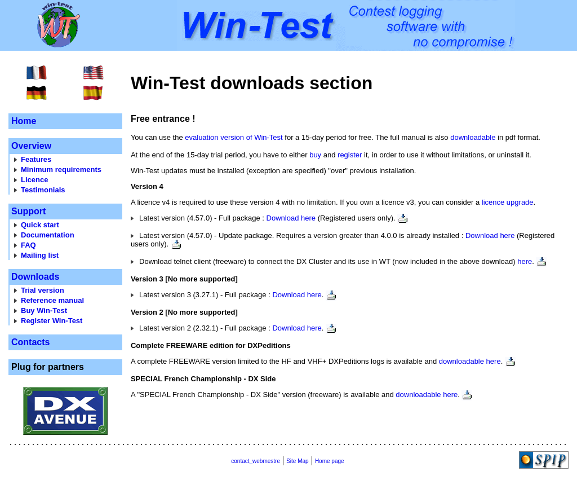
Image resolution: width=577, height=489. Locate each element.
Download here (291, 218)
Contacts (30, 342)
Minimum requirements (61, 169)
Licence (34, 179)
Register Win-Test (51, 320)
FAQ (28, 245)
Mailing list (40, 255)
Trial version (42, 290)
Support (28, 211)
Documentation (47, 235)
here (524, 261)
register (350, 155)
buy (315, 155)
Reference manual (52, 300)
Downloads (35, 276)
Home (23, 121)
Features (36, 159)
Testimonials (43, 190)
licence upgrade (508, 202)
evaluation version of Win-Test (233, 137)
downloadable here (470, 361)
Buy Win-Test (44, 310)
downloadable (472, 137)
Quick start (40, 225)
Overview (31, 146)
